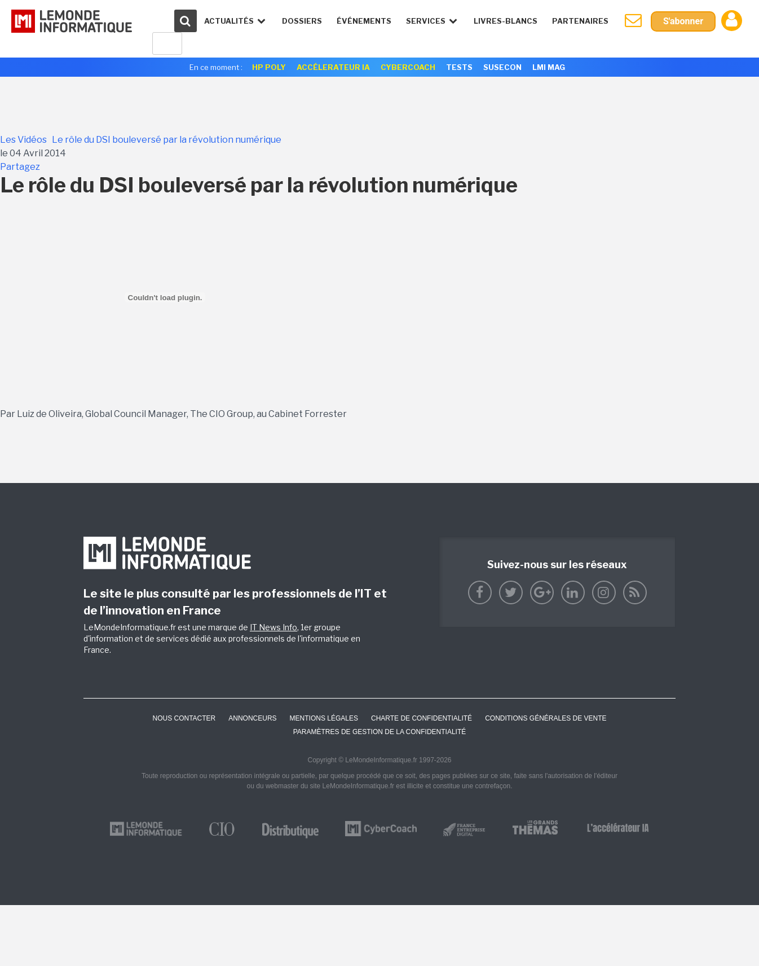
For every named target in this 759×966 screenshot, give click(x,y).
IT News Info (273, 627)
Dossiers (302, 20)
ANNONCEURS (252, 718)
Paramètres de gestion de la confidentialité (379, 732)
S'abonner (683, 21)
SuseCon (502, 67)
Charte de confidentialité (421, 718)
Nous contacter (183, 718)
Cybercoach (408, 67)
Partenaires (580, 20)
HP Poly (269, 67)
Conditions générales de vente (545, 718)
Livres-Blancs (505, 20)
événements (364, 20)
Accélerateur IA (333, 67)
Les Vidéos (23, 139)
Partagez (20, 166)
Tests (459, 67)
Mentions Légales (324, 718)
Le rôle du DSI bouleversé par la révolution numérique (166, 139)
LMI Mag (548, 67)
